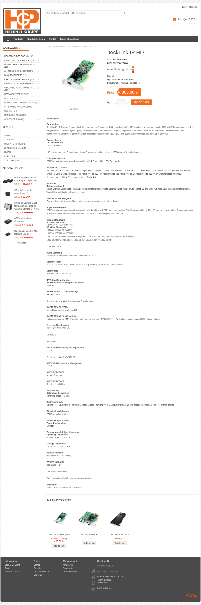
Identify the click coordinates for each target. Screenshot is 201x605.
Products (18, 39)
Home (47, 47)
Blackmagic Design (15, 148)
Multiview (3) (11, 98)
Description (53, 118)
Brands (37, 565)
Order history (68, 568)
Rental (52, 39)
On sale (37, 568)
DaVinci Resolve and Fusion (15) (19, 65)
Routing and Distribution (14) (20, 102)
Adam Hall (10, 140)
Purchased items (70, 571)
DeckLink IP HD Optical (59, 534)
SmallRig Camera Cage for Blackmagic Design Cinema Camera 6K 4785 (26, 206)
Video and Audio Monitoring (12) (20, 89)
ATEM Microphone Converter (23, 219)
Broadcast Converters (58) (19, 83)
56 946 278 (102, 582)
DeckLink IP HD (90, 47)
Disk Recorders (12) (15, 75)
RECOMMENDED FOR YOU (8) (18, 56)
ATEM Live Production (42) (18, 71)
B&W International (14, 144)
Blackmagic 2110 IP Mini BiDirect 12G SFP (26, 232)
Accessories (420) (14, 119)
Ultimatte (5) (11, 111)
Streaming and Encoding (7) (19, 107)
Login (184, 7)
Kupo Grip (10, 156)
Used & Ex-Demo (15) (15, 115)
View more (21, 243)
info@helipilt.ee (104, 588)
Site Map (38, 575)
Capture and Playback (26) (19, 79)
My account (68, 565)
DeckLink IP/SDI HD (89, 534)
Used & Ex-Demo (36, 39)
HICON (7, 152)
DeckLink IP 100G (120, 534)
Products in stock (41, 571)
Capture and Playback (61, 47)
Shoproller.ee (192, 595)
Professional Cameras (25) (19, 60)
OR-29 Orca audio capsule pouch (23, 191)
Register (193, 7)
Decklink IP (76, 47)
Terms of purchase (69, 39)
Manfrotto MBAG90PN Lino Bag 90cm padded (25, 179)
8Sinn (7, 135)
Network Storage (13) (16, 94)
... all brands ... (12, 160)
